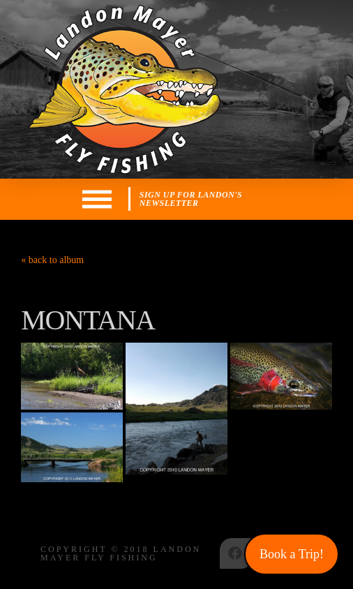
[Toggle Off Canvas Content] (97, 199)
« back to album (52, 260)
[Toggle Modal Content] (205, 199)
